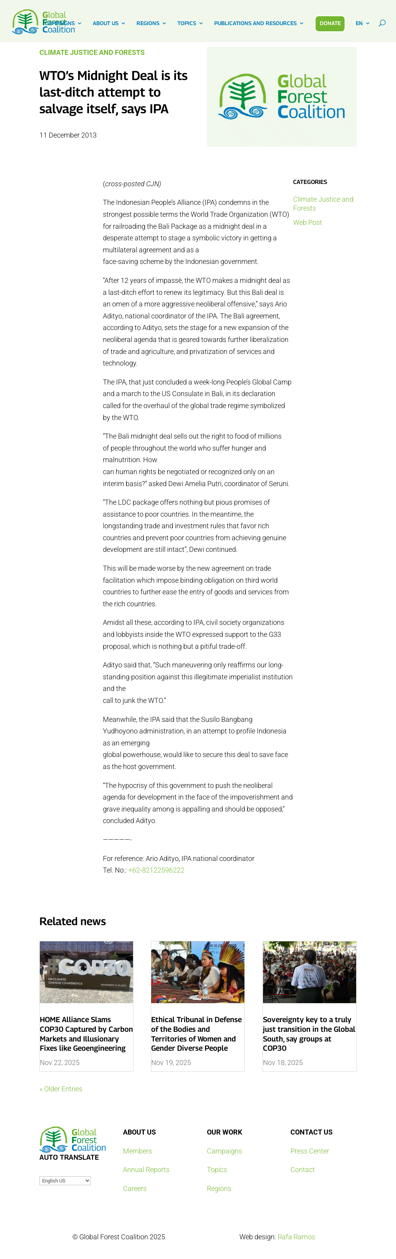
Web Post (307, 222)
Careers (135, 1188)
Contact (302, 1169)
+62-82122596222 (156, 870)
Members (137, 1151)
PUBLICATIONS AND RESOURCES (255, 23)
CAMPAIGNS (60, 23)
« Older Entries (60, 1089)
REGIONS (148, 23)
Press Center (309, 1151)
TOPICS (187, 23)
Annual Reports (146, 1169)
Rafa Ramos (296, 1237)
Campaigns (224, 1151)
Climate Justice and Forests (92, 52)
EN (359, 23)
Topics (217, 1169)
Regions (219, 1188)
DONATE (330, 23)
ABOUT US (105, 23)
